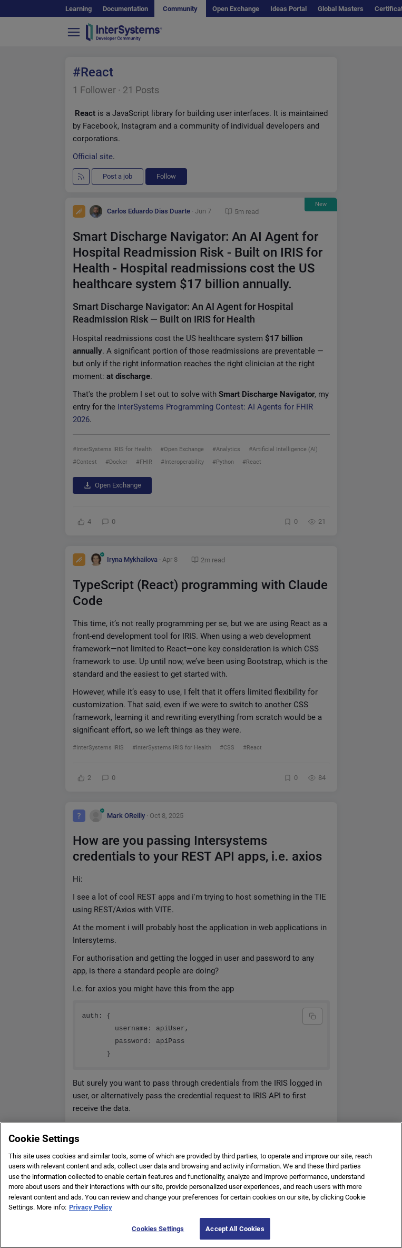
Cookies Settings (158, 1237)
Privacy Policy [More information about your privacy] (90, 1215)
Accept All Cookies (234, 1237)
